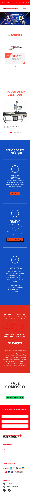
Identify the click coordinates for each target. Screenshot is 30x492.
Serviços (6, 450)
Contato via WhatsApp (15, 240)
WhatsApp (15, 193)
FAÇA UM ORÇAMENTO (15, 397)
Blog (5, 454)
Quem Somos (7, 452)
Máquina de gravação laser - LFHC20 (12, 127)
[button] (11, 132)
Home (5, 447)
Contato (6, 456)
